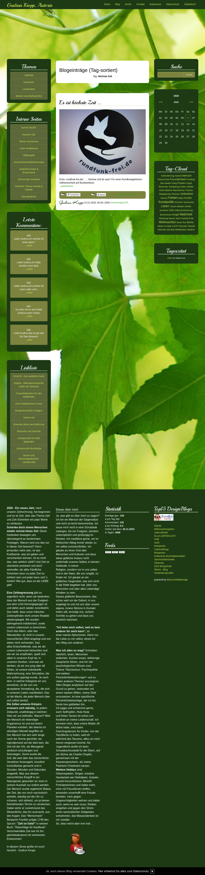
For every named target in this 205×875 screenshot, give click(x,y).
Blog (117, 4)
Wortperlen (160, 546)
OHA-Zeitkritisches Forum (28, 403)
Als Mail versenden (126, 194)
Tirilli (156, 539)
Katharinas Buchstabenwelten (169, 556)
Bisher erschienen (28, 141)
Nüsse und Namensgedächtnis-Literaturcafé (28, 458)
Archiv (128, 4)
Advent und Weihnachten (29, 96)
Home (107, 4)
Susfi (156, 542)
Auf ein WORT (28, 127)
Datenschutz (172, 4)
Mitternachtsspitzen (164, 529)
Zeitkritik (29, 75)
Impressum (155, 4)
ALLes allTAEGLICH (164, 535)
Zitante (157, 525)
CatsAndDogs (161, 549)
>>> (191, 102)
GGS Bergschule (163, 566)
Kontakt (140, 4)
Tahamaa (159, 562)
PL (127, 202)
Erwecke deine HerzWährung (29, 424)
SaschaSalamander (164, 559)
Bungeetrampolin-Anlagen (28, 410)
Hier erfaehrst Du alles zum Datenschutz (123, 871)
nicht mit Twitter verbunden (93, 194)
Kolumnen (29, 82)
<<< (161, 102)
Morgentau (159, 552)
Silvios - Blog (161, 569)
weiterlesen (67, 186)
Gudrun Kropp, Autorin (29, 5)
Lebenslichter (161, 532)
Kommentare (117, 202)
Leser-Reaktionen (28, 148)
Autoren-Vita (28, 134)
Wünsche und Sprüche (29, 431)
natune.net (28, 417)
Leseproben (29, 89)
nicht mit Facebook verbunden (63, 194)
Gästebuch (190, 4)
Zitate (169, 258)
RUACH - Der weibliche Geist (28, 376)
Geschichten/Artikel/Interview (29, 162)
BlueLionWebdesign (177, 579)
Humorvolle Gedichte (29, 179)
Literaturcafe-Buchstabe (28, 448)
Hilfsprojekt (29, 155)
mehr (30, 245)
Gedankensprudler (163, 573)
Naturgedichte (28, 196)
